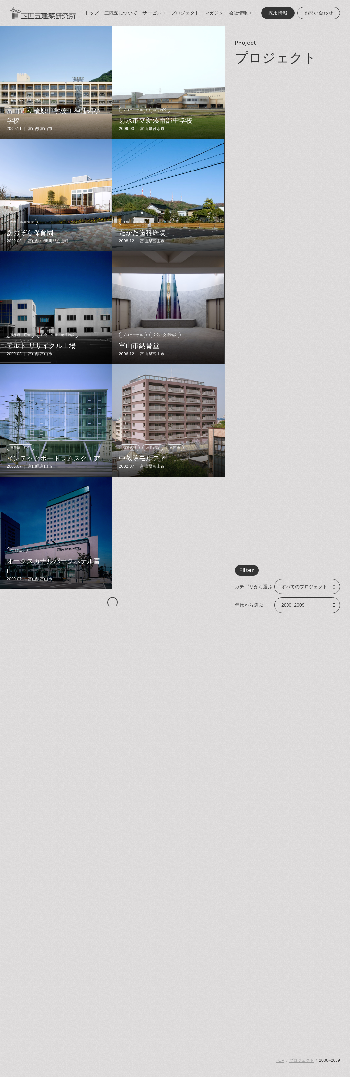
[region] (287, 551)
